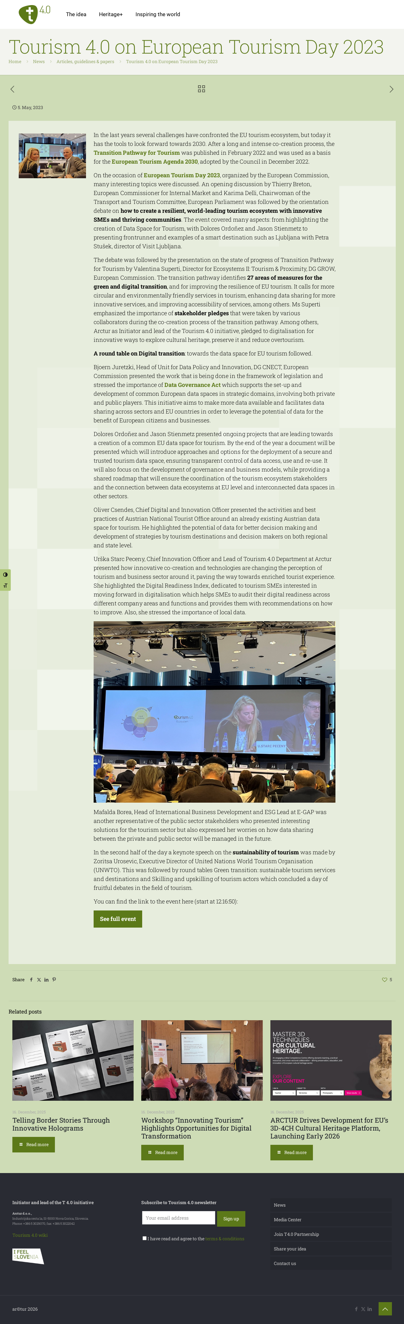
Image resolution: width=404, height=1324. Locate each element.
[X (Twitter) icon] (363, 1309)
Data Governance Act (192, 384)
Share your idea (290, 1249)
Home (15, 61)
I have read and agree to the (193, 1239)
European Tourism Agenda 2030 (155, 161)
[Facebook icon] (356, 1309)
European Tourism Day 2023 (182, 175)
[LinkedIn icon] (370, 1309)
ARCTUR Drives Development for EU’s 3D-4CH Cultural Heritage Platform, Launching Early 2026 (329, 1128)
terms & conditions (224, 1239)
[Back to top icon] (385, 1308)
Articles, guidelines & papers (85, 61)
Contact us (285, 1263)
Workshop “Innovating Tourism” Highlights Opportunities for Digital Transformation (196, 1128)
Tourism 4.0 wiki (30, 1235)
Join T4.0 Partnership (296, 1234)
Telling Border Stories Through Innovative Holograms (61, 1124)
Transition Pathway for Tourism (137, 152)
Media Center (287, 1219)
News (39, 61)
